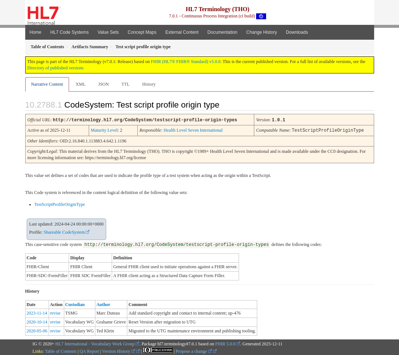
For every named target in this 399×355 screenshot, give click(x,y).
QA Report (89, 350)
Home (36, 32)
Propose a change (194, 350)
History (149, 84)
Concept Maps (142, 32)
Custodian (75, 303)
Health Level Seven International (193, 129)
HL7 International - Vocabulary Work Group (94, 343)
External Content (181, 32)
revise (55, 312)
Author (103, 303)
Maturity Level (104, 129)
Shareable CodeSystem (64, 231)
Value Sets (108, 32)
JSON (103, 84)
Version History (118, 350)
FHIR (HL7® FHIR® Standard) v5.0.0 (185, 61)
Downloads (297, 32)
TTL (125, 84)
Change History (261, 32)
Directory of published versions (55, 67)
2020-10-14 (37, 321)
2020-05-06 (37, 330)
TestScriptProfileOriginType (60, 203)
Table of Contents (60, 350)
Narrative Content (47, 84)
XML (81, 84)
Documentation (222, 32)
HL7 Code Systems (69, 32)
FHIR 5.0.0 (225, 343)
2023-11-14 (37, 312)
